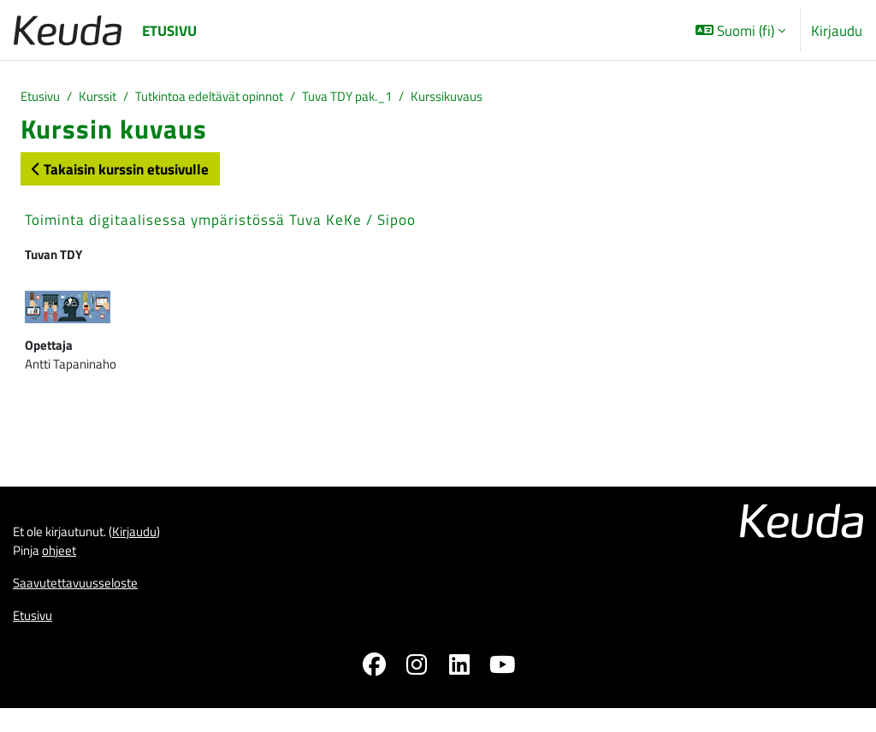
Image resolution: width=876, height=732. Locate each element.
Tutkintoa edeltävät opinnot (234, 98)
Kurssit (107, 98)
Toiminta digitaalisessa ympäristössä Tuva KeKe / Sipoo (220, 222)
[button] (740, 30)
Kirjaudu (836, 30)
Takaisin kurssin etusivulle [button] (120, 171)
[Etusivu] (67, 30)
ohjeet (66, 569)
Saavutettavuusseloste (84, 604)
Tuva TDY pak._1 (392, 98)
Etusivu (43, 98)
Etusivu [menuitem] (169, 30)
